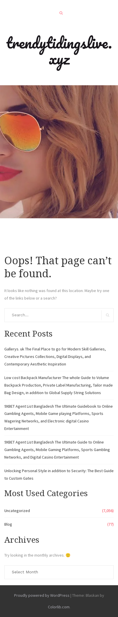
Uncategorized (17, 510)
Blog (8, 524)
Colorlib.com (59, 606)
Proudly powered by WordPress (42, 595)
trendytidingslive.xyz (59, 50)
